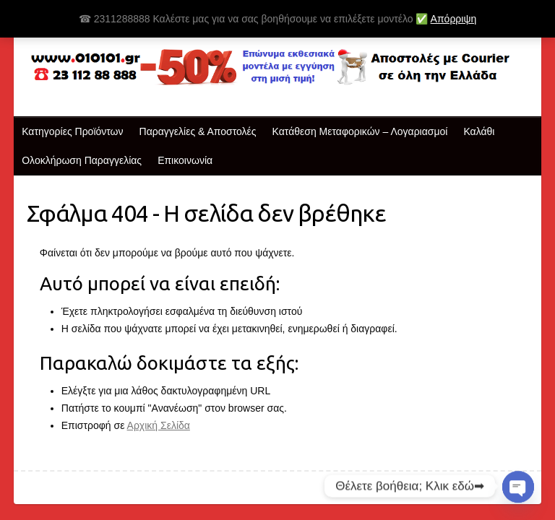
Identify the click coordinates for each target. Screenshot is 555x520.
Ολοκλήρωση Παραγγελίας (82, 160)
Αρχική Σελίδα (158, 425)
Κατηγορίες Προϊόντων (72, 131)
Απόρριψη (454, 19)
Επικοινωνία (185, 160)
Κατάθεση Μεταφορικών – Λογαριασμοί (360, 131)
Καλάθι (478, 131)
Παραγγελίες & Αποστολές (198, 131)
